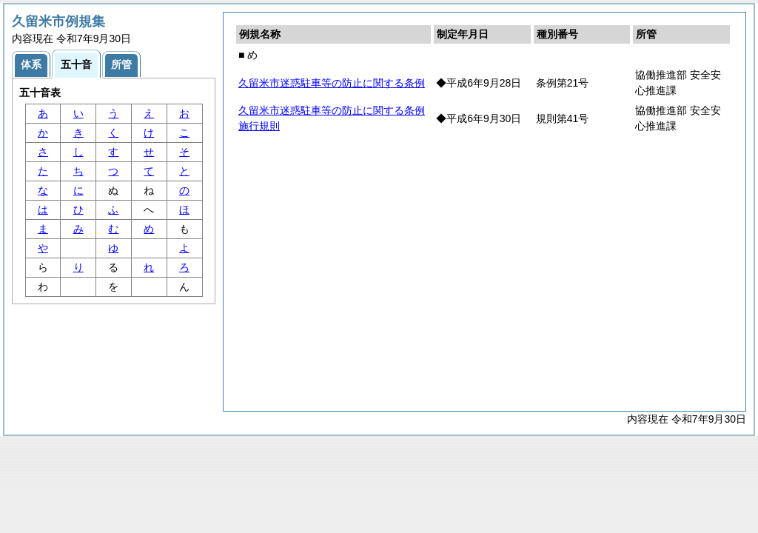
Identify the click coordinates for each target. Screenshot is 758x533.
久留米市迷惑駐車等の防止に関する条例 (331, 83)
